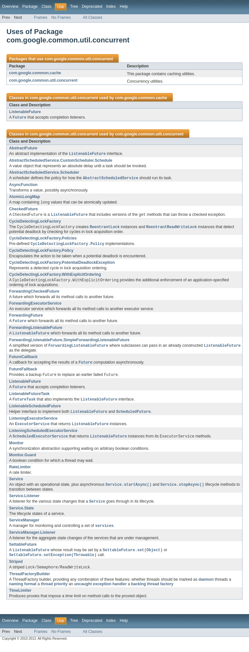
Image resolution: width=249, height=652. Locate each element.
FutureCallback (23, 360)
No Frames (61, 17)
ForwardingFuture (26, 318)
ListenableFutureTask (29, 398)
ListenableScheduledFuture (35, 411)
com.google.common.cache (35, 73)
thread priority (54, 591)
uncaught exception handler (100, 591)
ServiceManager (24, 526)
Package (30, 6)
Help (124, 6)
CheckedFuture (23, 210)
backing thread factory (152, 591)
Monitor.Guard (22, 461)
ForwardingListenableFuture (35, 330)
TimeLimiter (20, 598)
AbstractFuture (23, 148)
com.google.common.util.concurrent (78, 59)
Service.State (21, 514)
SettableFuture (23, 551)
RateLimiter (20, 473)
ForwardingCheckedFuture (34, 294)
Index (111, 6)
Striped (16, 569)
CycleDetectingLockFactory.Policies (43, 240)
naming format (22, 591)
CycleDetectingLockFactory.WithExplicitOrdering (55, 276)
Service (16, 485)
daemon (206, 587)
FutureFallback (23, 373)
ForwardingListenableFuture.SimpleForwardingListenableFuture (69, 343)
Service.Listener (24, 502)
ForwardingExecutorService (35, 306)
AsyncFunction (23, 185)
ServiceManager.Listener (32, 539)
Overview (10, 6)
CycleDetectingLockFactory (35, 223)
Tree (74, 6)
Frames (40, 17)
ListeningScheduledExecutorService (43, 436)
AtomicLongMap (24, 197)
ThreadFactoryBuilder (29, 581)
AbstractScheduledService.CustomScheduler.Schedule (60, 161)
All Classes (92, 17)
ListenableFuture (25, 112)
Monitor (16, 449)
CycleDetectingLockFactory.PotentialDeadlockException (62, 264)
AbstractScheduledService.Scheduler (44, 173)
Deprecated (92, 6)
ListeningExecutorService (33, 423)
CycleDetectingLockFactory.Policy (41, 252)
